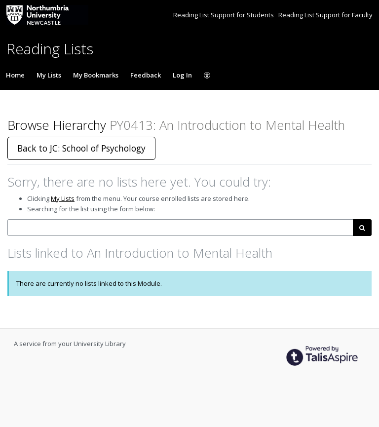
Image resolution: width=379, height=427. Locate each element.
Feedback (145, 75)
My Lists (49, 75)
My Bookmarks (95, 75)
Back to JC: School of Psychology (81, 148)
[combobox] (180, 227)
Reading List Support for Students (224, 14)
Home (15, 75)
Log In (182, 75)
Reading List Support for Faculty (325, 14)
